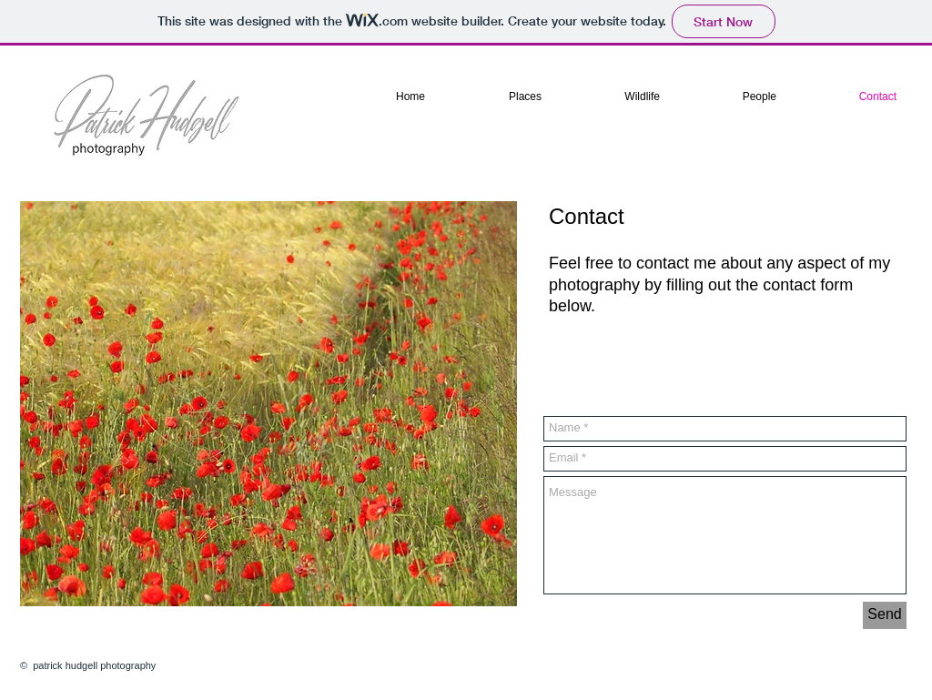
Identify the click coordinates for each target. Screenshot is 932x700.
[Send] (885, 615)
